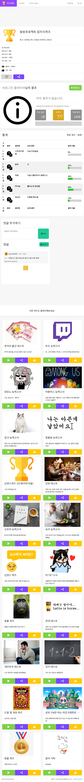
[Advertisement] (42, 11)
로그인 (80, 3)
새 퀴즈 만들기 (33, 3)
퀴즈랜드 (22, 3)
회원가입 (70, 3)
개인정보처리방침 (77, 779)
